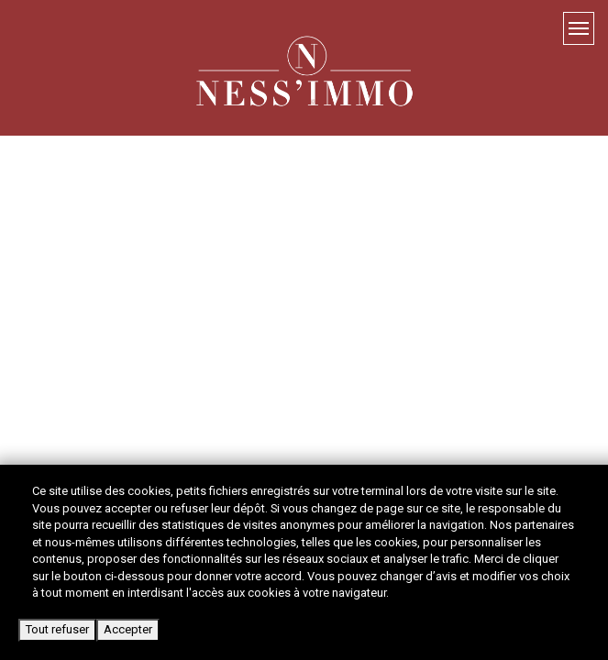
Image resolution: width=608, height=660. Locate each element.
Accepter (128, 629)
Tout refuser (57, 629)
